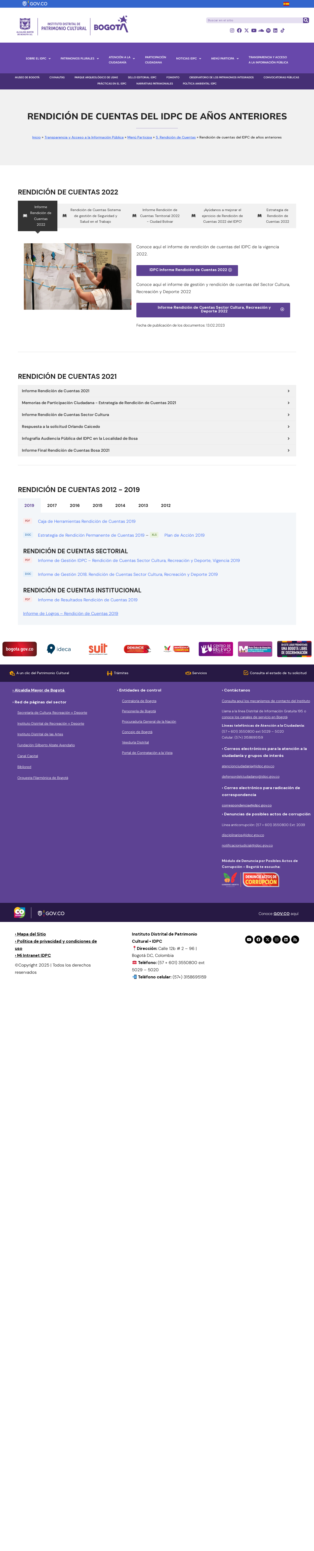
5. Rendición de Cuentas (176, 137)
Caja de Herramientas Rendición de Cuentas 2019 (87, 521)
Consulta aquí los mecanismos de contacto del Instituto (266, 701)
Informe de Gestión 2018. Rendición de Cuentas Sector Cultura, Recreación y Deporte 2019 (128, 574)
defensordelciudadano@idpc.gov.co (250, 776)
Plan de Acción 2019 (184, 535)
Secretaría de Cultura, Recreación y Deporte (52, 712)
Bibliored (24, 767)
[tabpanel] (157, 569)
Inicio (36, 137)
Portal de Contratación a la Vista (147, 752)
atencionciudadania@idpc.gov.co (248, 766)
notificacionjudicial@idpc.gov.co (247, 845)
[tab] (37, 216)
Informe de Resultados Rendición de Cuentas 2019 (88, 600)
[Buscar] (306, 20)
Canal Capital (27, 756)
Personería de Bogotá (139, 711)
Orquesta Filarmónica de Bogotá (42, 778)
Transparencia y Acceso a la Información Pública (84, 137)
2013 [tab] (143, 505)
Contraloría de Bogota (139, 701)
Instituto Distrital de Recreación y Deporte (50, 723)
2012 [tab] (166, 505)
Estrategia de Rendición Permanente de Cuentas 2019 (91, 535)
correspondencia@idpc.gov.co (247, 805)
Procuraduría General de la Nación (149, 721)
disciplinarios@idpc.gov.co (243, 835)
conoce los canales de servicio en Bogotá (254, 717)
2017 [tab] (52, 505)
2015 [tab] (97, 505)
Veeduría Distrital (135, 742)
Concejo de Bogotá (137, 732)
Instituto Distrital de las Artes (40, 734)
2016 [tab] (75, 505)
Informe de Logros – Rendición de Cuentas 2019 (70, 613)
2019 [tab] (29, 505)
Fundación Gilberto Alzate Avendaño (46, 745)
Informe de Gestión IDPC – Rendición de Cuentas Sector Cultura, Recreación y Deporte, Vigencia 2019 (139, 560)
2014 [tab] (120, 505)
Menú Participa (139, 137)
